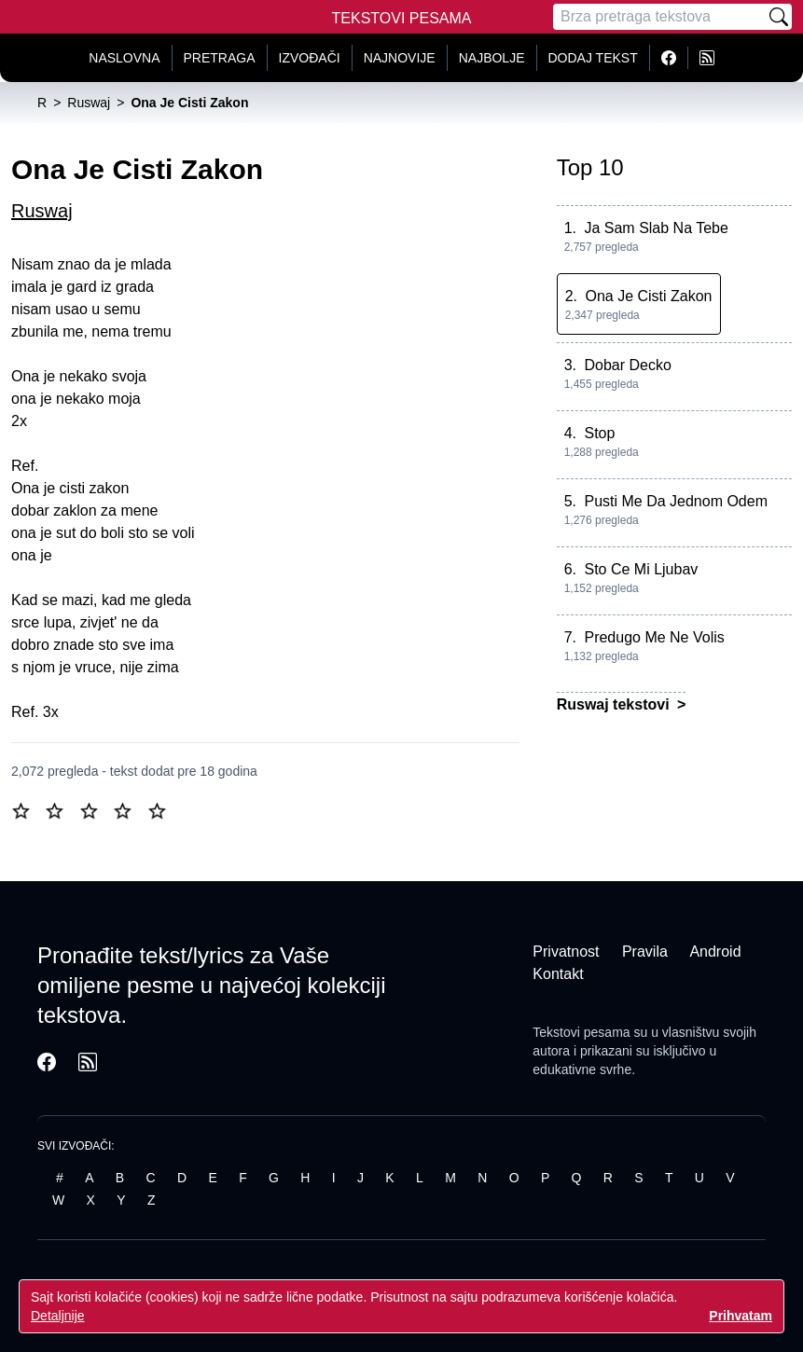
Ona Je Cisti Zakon (648, 296)
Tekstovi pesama (581, 1032)
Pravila (645, 951)
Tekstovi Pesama (402, 18)
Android (715, 951)
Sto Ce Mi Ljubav (641, 569)
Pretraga (220, 57)
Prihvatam (740, 1315)
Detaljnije (58, 1315)
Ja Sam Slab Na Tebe (655, 228)
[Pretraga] (659, 17)
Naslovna (124, 57)
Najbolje (492, 57)
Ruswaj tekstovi (615, 704)
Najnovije (400, 57)
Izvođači (309, 57)
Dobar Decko (627, 365)
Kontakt (558, 974)
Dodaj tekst (593, 57)
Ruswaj (42, 210)
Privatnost (566, 951)
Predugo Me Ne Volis (654, 637)
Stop (599, 433)
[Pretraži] (779, 17)
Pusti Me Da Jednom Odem (676, 501)
